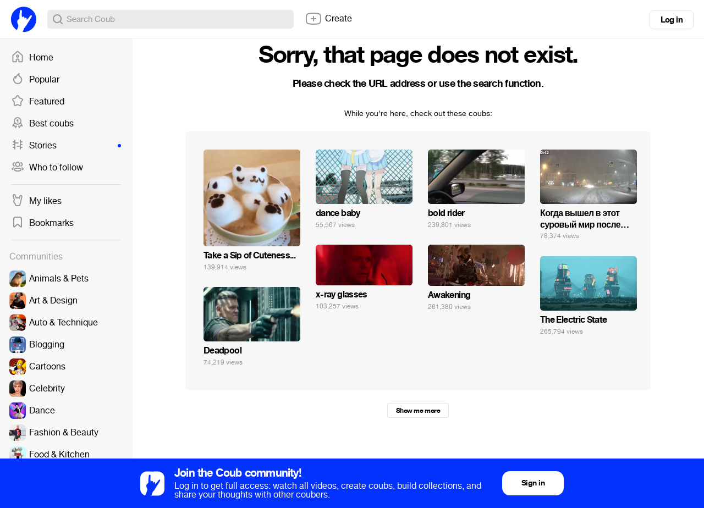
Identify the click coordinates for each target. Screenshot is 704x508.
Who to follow (47, 167)
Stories (66, 145)
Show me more (418, 410)
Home (32, 57)
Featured (37, 101)
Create (328, 18)
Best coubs (42, 123)
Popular (35, 79)
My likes (36, 201)
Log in (672, 19)
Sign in (532, 483)
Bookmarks (42, 223)
